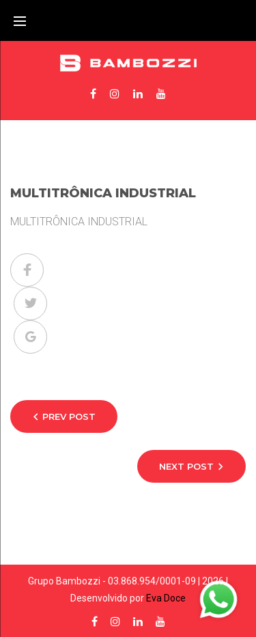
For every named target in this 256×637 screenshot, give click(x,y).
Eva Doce (166, 598)
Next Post (186, 466)
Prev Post (69, 416)
